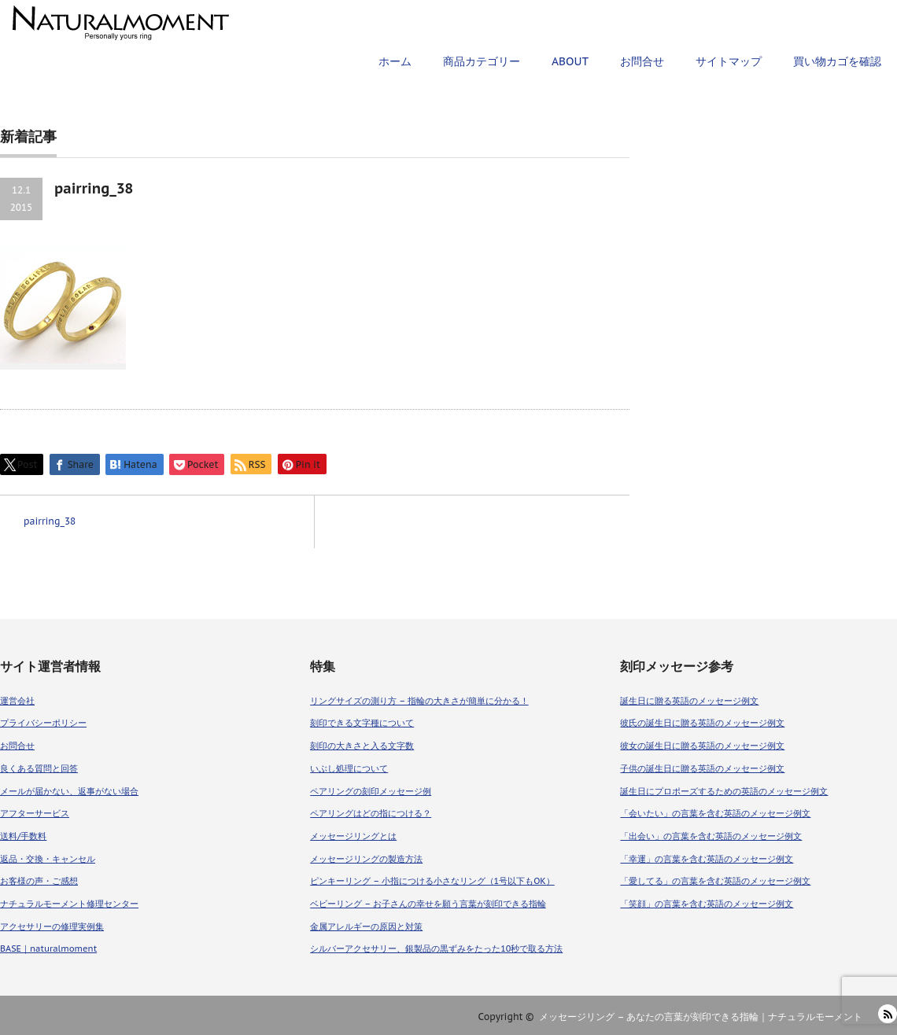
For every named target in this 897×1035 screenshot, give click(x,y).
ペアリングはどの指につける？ (370, 813)
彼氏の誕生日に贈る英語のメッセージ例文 (702, 722)
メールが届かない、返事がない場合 (69, 791)
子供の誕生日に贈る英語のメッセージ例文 (702, 768)
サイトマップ (729, 61)
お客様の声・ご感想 (39, 880)
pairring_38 (50, 521)
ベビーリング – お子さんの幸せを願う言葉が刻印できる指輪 (427, 903)
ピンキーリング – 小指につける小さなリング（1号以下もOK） (432, 880)
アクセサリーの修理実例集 (52, 926)
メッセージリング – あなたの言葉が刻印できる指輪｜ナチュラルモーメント (700, 1016)
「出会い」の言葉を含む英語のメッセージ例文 (711, 836)
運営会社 (17, 700)
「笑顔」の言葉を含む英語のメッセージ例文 (706, 903)
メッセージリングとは (353, 836)
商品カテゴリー (481, 61)
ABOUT (570, 61)
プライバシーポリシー (43, 722)
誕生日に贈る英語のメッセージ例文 (689, 700)
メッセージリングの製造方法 (366, 858)
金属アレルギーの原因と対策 (366, 926)
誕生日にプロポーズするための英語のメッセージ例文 (724, 791)
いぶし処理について (349, 768)
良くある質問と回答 (39, 768)
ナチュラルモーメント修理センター (69, 903)
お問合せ (642, 61)
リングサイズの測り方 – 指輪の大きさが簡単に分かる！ (419, 700)
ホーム (395, 61)
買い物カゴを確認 (837, 61)
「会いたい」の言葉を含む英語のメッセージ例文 (715, 813)
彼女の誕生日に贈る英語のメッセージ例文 (702, 745)
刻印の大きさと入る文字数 (362, 745)
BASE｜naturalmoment (48, 948)
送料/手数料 (23, 836)
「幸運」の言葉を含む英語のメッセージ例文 (706, 858)
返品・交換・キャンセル (47, 858)
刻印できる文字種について (362, 722)
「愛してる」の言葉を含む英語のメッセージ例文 (715, 880)
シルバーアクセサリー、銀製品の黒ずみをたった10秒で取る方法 (436, 948)
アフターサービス (34, 813)
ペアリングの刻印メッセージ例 (370, 791)
